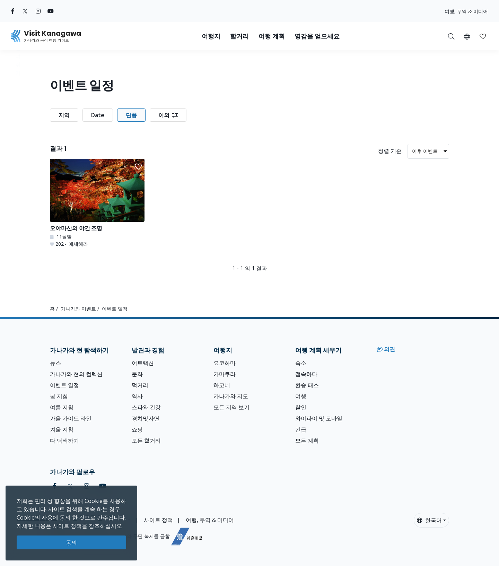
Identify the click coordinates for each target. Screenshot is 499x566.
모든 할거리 (146, 440)
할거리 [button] (239, 36)
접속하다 (306, 374)
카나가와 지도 (230, 396)
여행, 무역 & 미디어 (466, 11)
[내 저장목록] (483, 36)
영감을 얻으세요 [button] (317, 36)
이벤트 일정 (64, 385)
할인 (300, 407)
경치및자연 (145, 418)
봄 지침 (59, 396)
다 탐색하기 (64, 440)
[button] (467, 36)
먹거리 (140, 385)
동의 (71, 542)
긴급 (300, 429)
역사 (137, 396)
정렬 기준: (390, 151)
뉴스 (55, 363)
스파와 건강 (146, 407)
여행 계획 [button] (272, 36)
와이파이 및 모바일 (318, 418)
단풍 (131, 115)
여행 (300, 396)
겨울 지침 (61, 429)
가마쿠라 (224, 374)
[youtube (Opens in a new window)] (50, 11)
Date (97, 115)
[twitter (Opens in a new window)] (25, 11)
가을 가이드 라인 (70, 418)
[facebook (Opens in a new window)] (13, 11)
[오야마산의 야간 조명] (97, 203)
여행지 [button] (211, 36)
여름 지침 (61, 407)
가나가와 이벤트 (78, 308)
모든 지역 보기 (231, 407)
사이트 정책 (158, 520)
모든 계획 (307, 440)
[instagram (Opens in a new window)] (38, 11)
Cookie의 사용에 (37, 517)
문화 (137, 374)
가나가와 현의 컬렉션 (76, 374)
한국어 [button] (429, 520)
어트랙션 (143, 363)
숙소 (300, 363)
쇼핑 (137, 429)
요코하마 (224, 363)
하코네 (221, 385)
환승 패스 (307, 385)
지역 (64, 115)
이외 (168, 115)
